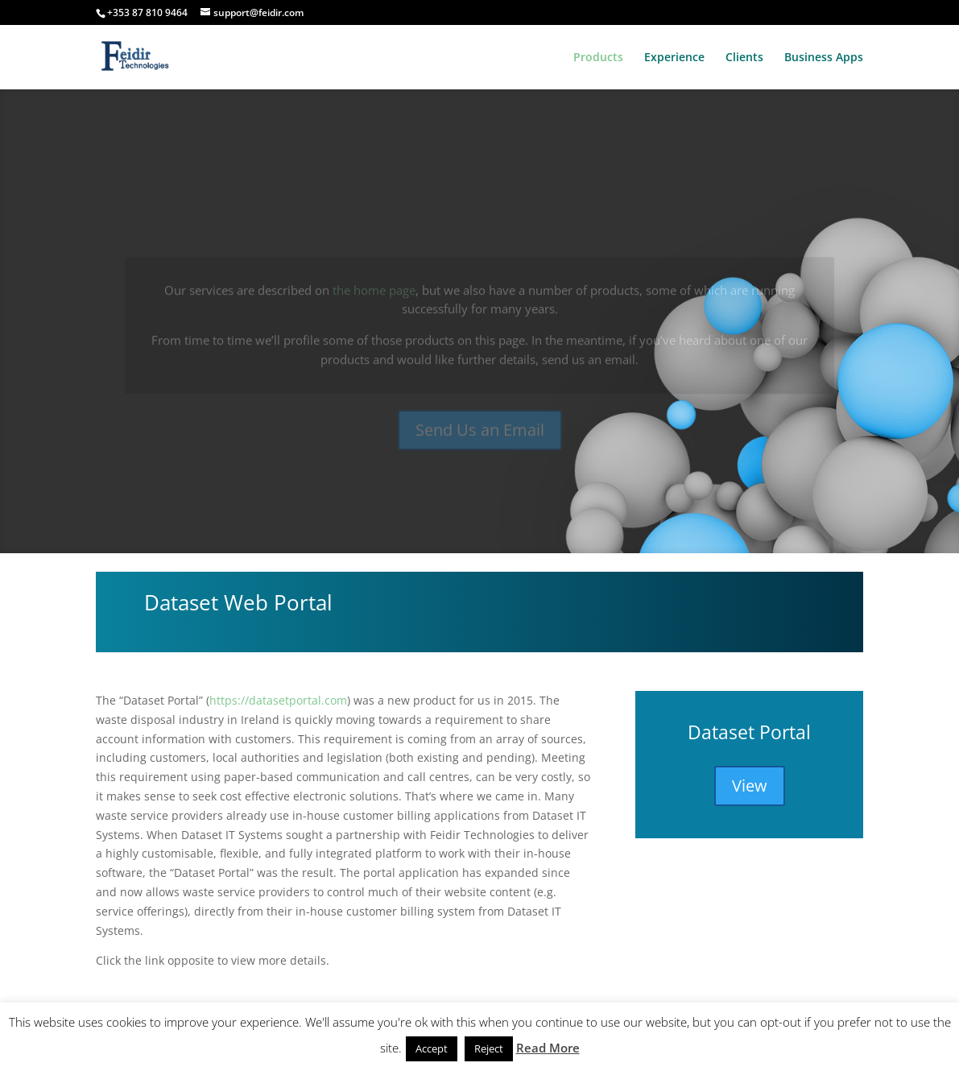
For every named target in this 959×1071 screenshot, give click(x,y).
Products (598, 58)
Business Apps (823, 58)
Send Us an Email (479, 442)
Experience (674, 58)
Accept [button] (431, 1048)
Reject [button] (488, 1048)
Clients (744, 58)
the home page (374, 302)
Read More (548, 1048)
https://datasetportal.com (278, 700)
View (749, 785)
